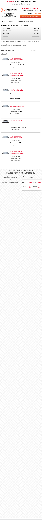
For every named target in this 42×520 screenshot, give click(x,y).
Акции (17, 1)
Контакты (27, 4)
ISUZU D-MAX (6, 28)
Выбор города (37, 13)
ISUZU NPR (5, 36)
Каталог (3, 21)
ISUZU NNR (36, 33)
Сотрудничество (25, 1)
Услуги (34, 1)
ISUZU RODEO (35, 36)
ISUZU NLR (36, 31)
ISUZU (11, 21)
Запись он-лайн (17, 4)
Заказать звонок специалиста (30, 16)
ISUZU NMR (6, 33)
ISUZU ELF (36, 28)
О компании (10, 1)
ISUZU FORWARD (7, 31)
